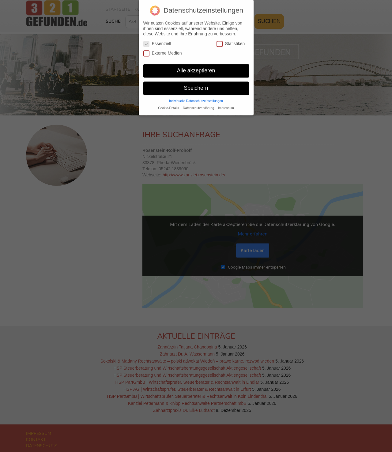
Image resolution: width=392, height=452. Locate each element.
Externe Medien (162, 49)
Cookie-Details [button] (169, 104)
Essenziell (157, 40)
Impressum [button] (226, 104)
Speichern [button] (196, 84)
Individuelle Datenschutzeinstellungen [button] (196, 97)
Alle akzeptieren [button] (196, 67)
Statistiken (231, 40)
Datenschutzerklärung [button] (199, 104)
